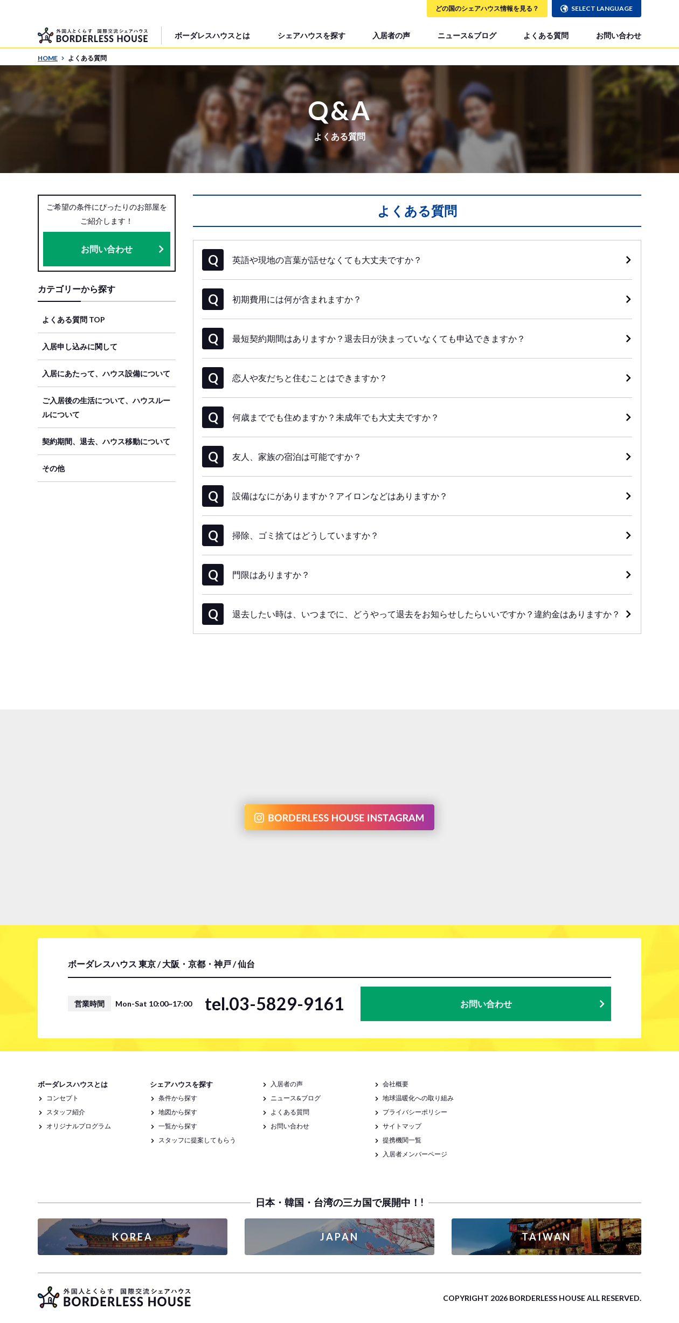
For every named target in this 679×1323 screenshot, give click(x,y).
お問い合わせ (618, 35)
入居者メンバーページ (415, 1154)
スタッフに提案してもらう (197, 1140)
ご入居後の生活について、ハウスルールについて (106, 407)
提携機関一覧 (402, 1140)
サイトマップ (402, 1126)
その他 (53, 468)
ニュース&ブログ (467, 35)
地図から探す (177, 1112)
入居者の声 (391, 35)
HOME (51, 58)
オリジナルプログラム (78, 1126)
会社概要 (395, 1084)
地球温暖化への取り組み (418, 1098)
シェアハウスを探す (311, 35)
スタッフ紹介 (65, 1112)
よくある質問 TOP (73, 319)
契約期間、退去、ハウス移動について (106, 441)
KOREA (132, 1237)
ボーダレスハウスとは (212, 35)
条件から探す (177, 1098)
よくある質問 (546, 35)
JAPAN (339, 1237)
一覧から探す (177, 1126)
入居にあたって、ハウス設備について (106, 373)
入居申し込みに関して (79, 346)
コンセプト (62, 1098)
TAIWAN (546, 1237)
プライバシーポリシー (415, 1112)
